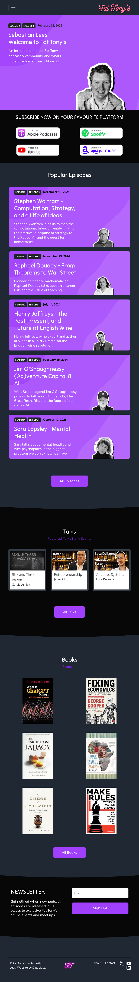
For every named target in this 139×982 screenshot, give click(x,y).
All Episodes (69, 481)
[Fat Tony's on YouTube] (129, 963)
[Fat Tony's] (114, 7)
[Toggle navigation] (13, 7)
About (97, 963)
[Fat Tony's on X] (121, 963)
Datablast (38, 968)
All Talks (69, 612)
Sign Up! (100, 908)
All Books (69, 852)
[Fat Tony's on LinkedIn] (129, 968)
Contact (110, 963)
